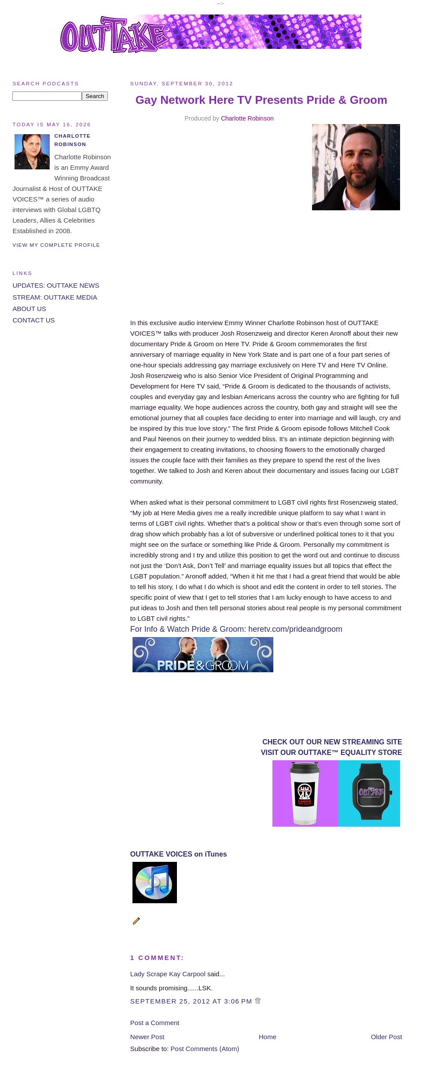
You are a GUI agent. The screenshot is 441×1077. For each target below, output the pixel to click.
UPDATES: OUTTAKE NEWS (55, 285)
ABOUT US (29, 308)
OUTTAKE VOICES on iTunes (178, 854)
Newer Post (147, 1036)
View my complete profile (56, 245)
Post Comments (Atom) (205, 1048)
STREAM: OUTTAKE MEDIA (54, 297)
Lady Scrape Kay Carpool (168, 974)
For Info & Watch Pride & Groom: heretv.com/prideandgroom (236, 629)
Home (267, 1036)
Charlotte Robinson (247, 118)
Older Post (386, 1036)
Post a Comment (155, 1022)
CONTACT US (33, 320)
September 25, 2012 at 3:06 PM (192, 1001)
